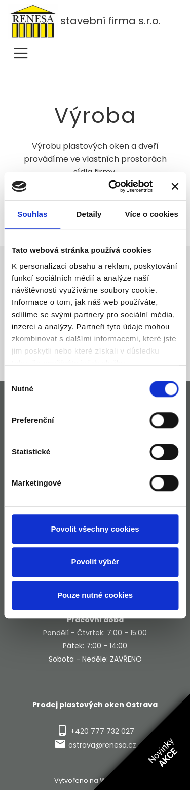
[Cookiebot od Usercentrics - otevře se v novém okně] (113, 186)
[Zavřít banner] (174, 186)
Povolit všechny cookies (95, 528)
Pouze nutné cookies (95, 595)
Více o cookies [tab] (151, 214)
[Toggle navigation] (21, 51)
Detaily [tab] (89, 214)
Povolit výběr (95, 561)
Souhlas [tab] (32, 214)
